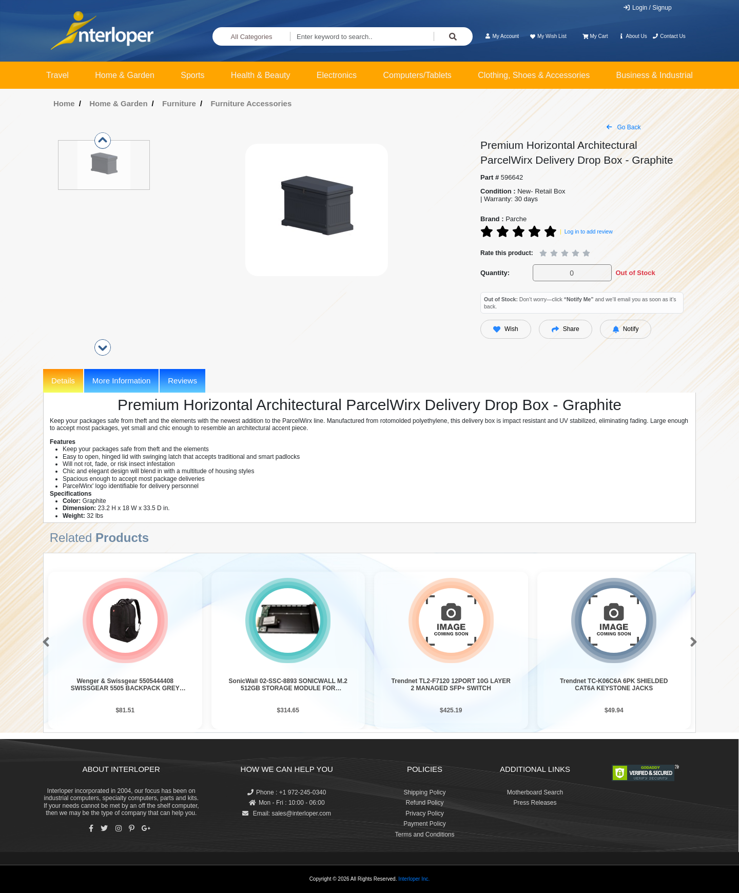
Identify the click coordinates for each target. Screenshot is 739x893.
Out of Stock (635, 273)
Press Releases (534, 802)
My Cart (595, 36)
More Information (121, 380)
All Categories (252, 37)
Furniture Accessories (250, 103)
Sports (192, 75)
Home (64, 103)
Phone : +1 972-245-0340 (286, 792)
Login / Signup (647, 7)
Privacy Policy (424, 813)
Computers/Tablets (417, 75)
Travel (57, 75)
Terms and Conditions (424, 834)
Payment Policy (424, 823)
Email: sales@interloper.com (286, 813)
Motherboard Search (535, 792)
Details (63, 380)
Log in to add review (589, 231)
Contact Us (669, 36)
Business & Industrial (654, 75)
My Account (501, 36)
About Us (632, 36)
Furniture (179, 103)
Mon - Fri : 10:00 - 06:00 (287, 802)
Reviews (182, 380)
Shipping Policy (424, 792)
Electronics (337, 75)
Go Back (623, 127)
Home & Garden (124, 75)
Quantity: (495, 273)
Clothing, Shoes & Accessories (534, 75)
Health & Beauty (260, 75)
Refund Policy (424, 802)
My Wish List (547, 36)
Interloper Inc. (414, 879)
